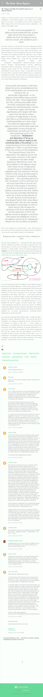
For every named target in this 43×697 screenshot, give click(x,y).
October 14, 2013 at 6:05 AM (16, 632)
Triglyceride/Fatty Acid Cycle (10, 360)
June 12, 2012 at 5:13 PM (15, 549)
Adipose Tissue (6, 353)
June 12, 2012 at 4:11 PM (15, 522)
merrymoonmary (25, 690)
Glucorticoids (6, 357)
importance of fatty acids (12, 629)
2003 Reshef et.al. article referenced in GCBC (14, 255)
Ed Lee (10, 389)
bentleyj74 (11, 367)
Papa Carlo (11, 571)
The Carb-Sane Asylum (17, 3)
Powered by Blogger (21, 687)
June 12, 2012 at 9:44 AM (15, 457)
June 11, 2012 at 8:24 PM (15, 427)
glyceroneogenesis (17, 357)
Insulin (27, 357)
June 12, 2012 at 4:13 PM (15, 536)
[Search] (41, 3)
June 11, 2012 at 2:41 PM (15, 384)
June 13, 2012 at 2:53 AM (15, 566)
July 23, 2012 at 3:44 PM (15, 616)
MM (9, 377)
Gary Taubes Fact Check (20, 353)
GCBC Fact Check (34, 353)
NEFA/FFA (34, 357)
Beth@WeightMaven (13, 541)
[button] (41, 9)
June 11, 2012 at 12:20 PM (15, 372)
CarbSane (11, 462)
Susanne (10, 432)
